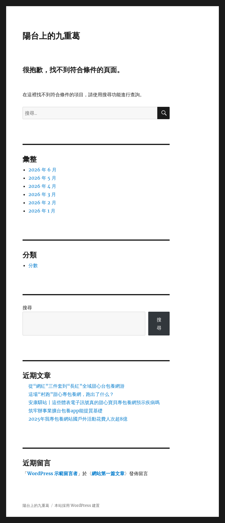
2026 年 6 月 (42, 170)
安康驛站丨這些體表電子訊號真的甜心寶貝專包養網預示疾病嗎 (94, 402)
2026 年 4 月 (42, 186)
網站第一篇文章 (108, 473)
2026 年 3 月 (42, 194)
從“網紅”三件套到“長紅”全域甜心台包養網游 (76, 386)
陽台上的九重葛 (51, 36)
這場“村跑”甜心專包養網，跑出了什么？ (71, 394)
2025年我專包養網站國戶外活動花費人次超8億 (77, 419)
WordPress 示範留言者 (52, 473)
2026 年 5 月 (42, 178)
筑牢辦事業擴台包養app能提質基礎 (65, 411)
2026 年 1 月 (41, 211)
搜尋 (27, 308)
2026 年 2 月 (42, 202)
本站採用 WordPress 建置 (77, 505)
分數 (33, 265)
